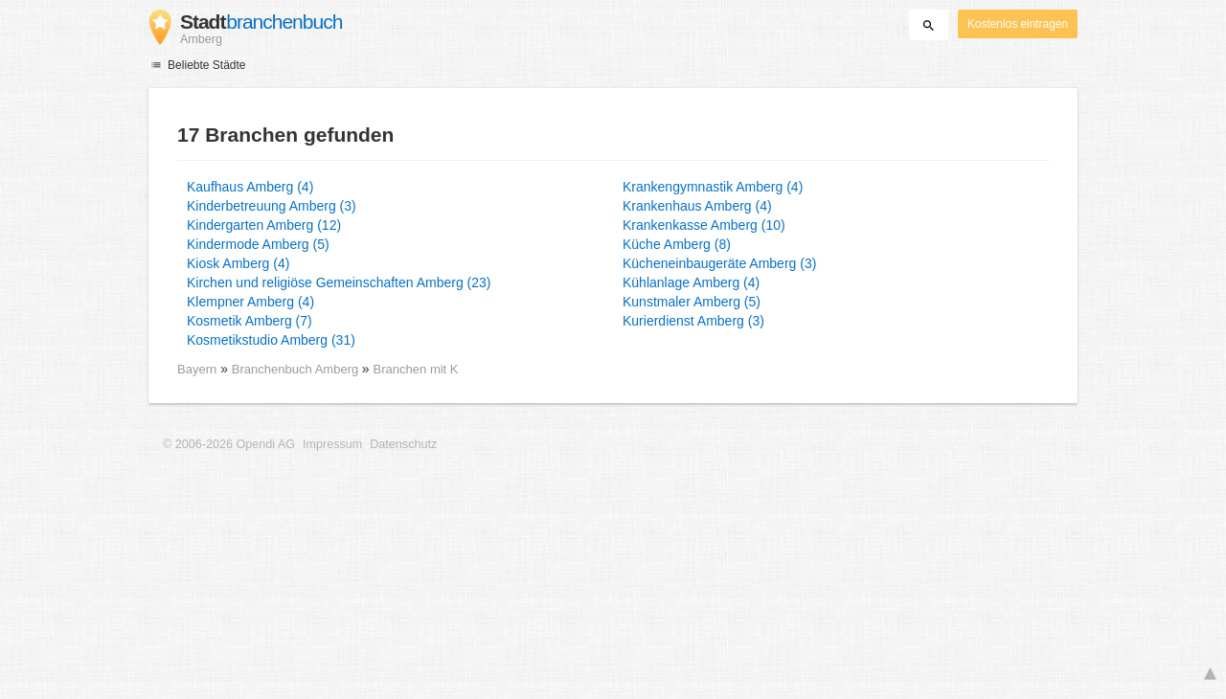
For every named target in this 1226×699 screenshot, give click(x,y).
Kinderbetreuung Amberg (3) (271, 206)
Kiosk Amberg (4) (238, 263)
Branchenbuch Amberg (297, 369)
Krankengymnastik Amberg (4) (713, 186)
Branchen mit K (416, 369)
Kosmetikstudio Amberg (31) (271, 340)
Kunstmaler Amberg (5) (692, 301)
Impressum (332, 444)
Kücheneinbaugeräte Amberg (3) (719, 263)
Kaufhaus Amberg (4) (250, 186)
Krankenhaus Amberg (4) (697, 206)
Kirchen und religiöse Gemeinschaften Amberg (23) (339, 282)
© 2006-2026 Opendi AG (229, 444)
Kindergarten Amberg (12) (264, 225)
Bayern (196, 369)
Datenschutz (403, 444)
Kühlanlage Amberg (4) (691, 282)
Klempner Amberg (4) (250, 301)
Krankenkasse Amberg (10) (704, 225)
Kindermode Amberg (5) (258, 244)
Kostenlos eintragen (1017, 24)
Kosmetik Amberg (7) (249, 320)
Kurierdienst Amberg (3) (693, 320)
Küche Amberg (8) (677, 244)
